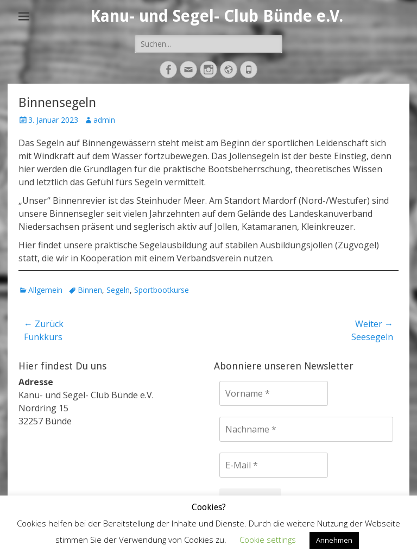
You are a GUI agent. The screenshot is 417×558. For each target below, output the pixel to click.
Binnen (90, 290)
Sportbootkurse (161, 290)
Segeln (118, 290)
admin (104, 120)
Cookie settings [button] (267, 539)
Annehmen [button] (334, 540)
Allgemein (45, 290)
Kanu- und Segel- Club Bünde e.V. (216, 16)
